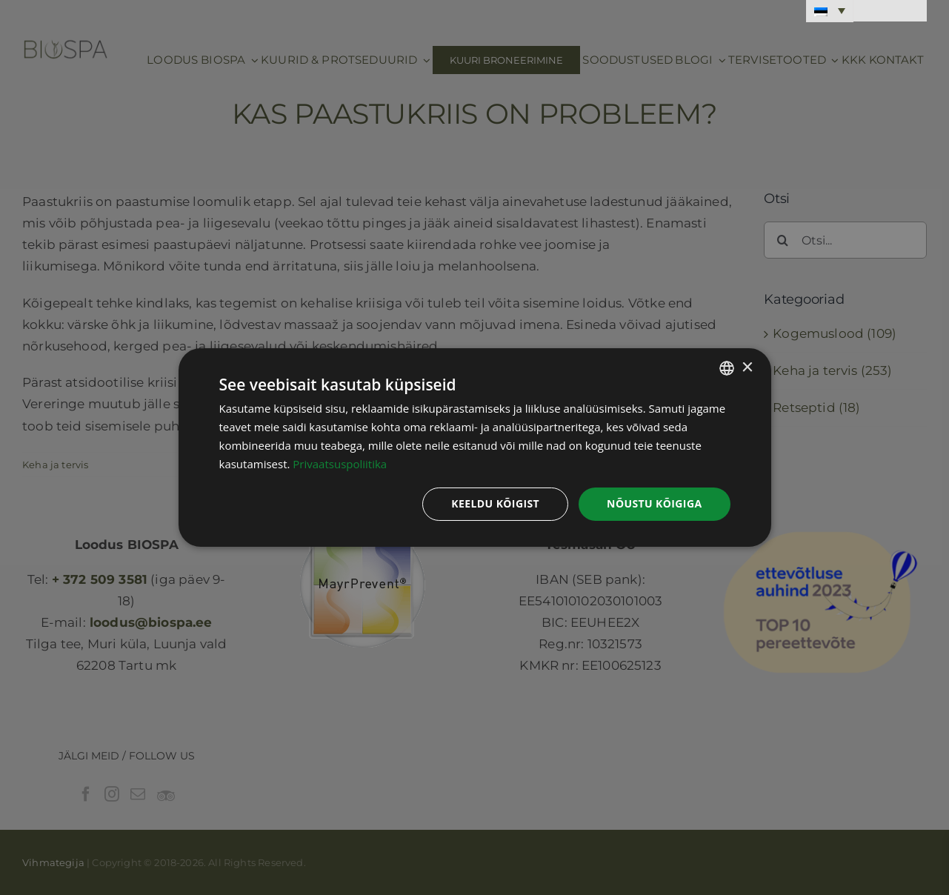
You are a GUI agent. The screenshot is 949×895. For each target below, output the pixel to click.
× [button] (747, 367)
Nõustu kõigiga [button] (654, 503)
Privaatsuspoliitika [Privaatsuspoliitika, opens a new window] (340, 463)
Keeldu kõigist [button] (495, 503)
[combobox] (726, 368)
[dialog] (475, 447)
